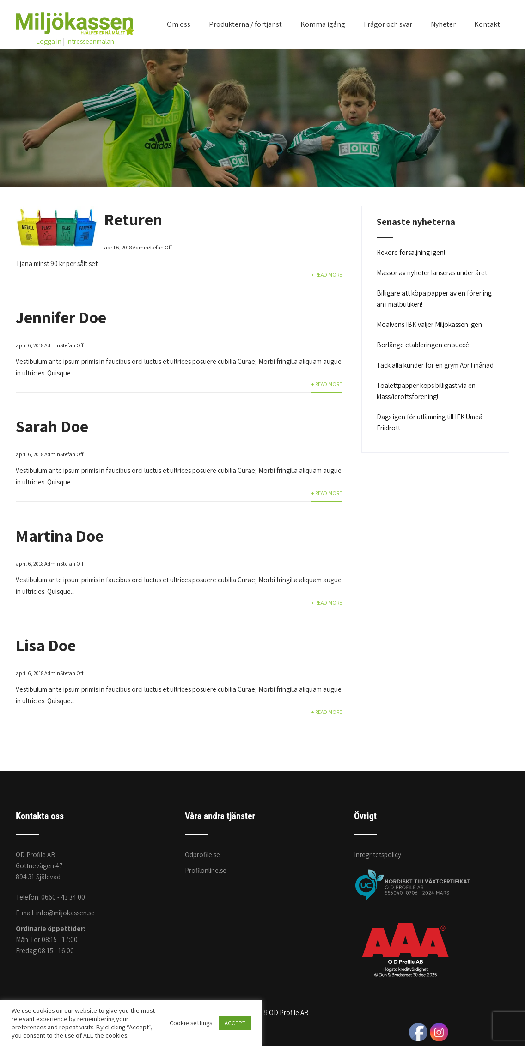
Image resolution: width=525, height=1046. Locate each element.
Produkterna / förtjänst (245, 24)
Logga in (48, 41)
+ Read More (326, 274)
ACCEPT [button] (235, 1023)
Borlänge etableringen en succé (423, 344)
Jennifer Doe (61, 317)
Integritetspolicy (377, 854)
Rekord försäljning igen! (411, 252)
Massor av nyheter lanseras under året (432, 272)
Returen (133, 219)
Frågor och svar (388, 24)
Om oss (178, 24)
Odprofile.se (202, 854)
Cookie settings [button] (191, 1023)
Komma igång (322, 24)
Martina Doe (60, 535)
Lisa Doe (46, 645)
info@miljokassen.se (65, 912)
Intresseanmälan (90, 41)
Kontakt (487, 24)
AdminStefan (148, 247)
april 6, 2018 (118, 247)
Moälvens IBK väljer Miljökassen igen (429, 324)
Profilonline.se (205, 870)
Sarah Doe (52, 426)
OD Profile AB (289, 1012)
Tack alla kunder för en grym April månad (435, 365)
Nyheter (443, 24)
